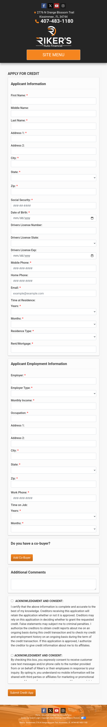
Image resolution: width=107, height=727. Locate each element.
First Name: (18, 95)
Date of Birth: (19, 212)
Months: (16, 318)
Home (37, 715)
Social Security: (21, 200)
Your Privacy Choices (74, 718)
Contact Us (54, 715)
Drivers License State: (25, 237)
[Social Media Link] (63, 6)
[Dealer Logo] (53, 36)
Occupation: (18, 413)
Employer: (17, 375)
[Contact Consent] (12, 655)
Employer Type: (20, 388)
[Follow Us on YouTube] (56, 6)
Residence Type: (21, 331)
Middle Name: (20, 108)
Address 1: (18, 133)
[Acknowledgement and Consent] (12, 601)
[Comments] (53, 584)
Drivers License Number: (26, 225)
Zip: (13, 186)
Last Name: (18, 120)
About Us (45, 715)
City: (14, 158)
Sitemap (58, 718)
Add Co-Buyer (22, 557)
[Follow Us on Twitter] (50, 6)
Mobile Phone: (20, 262)
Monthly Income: (21, 400)
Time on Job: (19, 505)
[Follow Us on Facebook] (43, 6)
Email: (15, 287)
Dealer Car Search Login (30, 718)
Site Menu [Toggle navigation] (54, 54)
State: (14, 172)
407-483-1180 (57, 21)
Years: (15, 306)
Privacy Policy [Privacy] (66, 715)
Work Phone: (19, 492)
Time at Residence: (23, 300)
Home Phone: (19, 275)
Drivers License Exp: (24, 250)
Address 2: (18, 145)
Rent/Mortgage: (21, 343)
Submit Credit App (21, 692)
